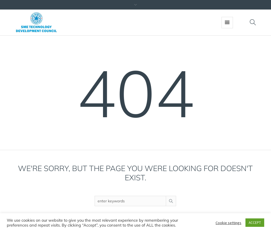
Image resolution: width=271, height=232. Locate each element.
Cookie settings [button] (228, 222)
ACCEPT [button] (255, 222)
